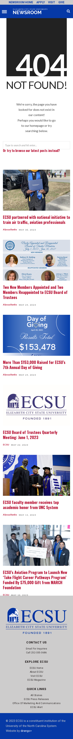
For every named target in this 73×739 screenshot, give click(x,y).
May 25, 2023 (27, 305)
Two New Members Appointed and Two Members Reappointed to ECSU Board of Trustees (35, 292)
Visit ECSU (37, 676)
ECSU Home (36, 668)
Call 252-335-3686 (36, 652)
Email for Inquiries (36, 648)
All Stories (36, 695)
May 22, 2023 (19, 445)
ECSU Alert (36, 707)
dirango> (26, 731)
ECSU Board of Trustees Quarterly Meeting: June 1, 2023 (30, 434)
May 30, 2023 (27, 230)
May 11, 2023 (27, 515)
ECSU (6, 444)
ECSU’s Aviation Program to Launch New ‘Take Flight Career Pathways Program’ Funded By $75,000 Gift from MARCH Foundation (35, 579)
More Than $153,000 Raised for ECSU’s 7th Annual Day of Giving (34, 364)
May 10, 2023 (19, 595)
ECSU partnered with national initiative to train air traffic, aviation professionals (36, 219)
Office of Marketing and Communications (36, 703)
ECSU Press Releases (36, 699)
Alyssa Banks (10, 229)
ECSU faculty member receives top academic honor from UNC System (31, 504)
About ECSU (36, 672)
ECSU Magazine (36, 680)
